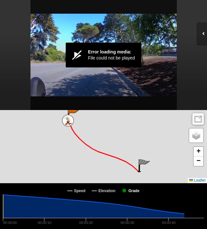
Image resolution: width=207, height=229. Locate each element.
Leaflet (197, 180)
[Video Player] (103, 55)
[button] (73, 114)
